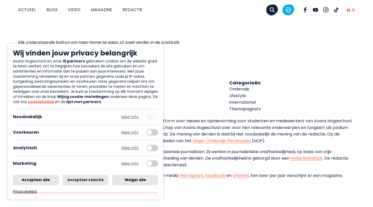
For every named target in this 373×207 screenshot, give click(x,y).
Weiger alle (135, 179)
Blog (52, 10)
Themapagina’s (245, 109)
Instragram (191, 176)
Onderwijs (239, 89)
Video (74, 10)
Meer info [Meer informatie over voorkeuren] (130, 132)
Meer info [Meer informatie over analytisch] (130, 148)
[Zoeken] (272, 10)
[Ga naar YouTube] (315, 10)
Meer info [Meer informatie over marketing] (130, 163)
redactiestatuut (306, 158)
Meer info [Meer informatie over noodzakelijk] (130, 117)
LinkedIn (241, 176)
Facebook (215, 176)
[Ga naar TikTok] (336, 10)
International (242, 102)
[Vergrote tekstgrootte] (353, 10)
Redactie (132, 10)
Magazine (101, 10)
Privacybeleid (25, 191)
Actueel (27, 10)
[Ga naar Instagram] (326, 10)
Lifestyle (237, 96)
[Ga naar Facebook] (305, 10)
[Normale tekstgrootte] (348, 10)
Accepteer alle (36, 179)
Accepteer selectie (85, 179)
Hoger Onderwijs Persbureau (222, 141)
